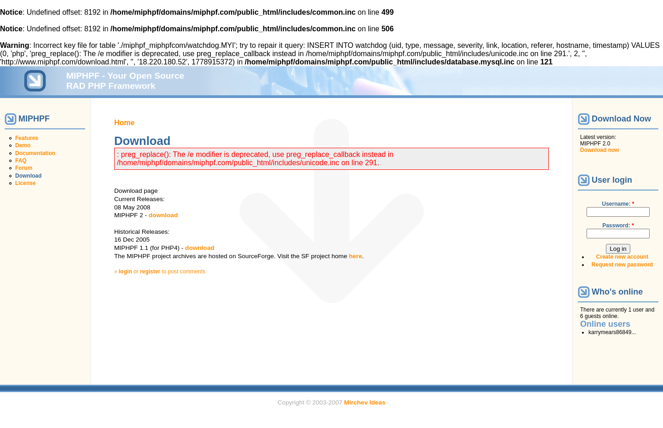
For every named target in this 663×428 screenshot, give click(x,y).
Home (124, 123)
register (150, 271)
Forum (23, 168)
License (25, 183)
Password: (618, 225)
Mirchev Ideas (364, 402)
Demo (22, 145)
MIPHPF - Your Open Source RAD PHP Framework (125, 81)
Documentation (35, 153)
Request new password (622, 264)
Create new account (622, 257)
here (355, 256)
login (125, 271)
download (163, 215)
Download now (599, 150)
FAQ (21, 160)
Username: (618, 204)
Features (26, 138)
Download (28, 176)
